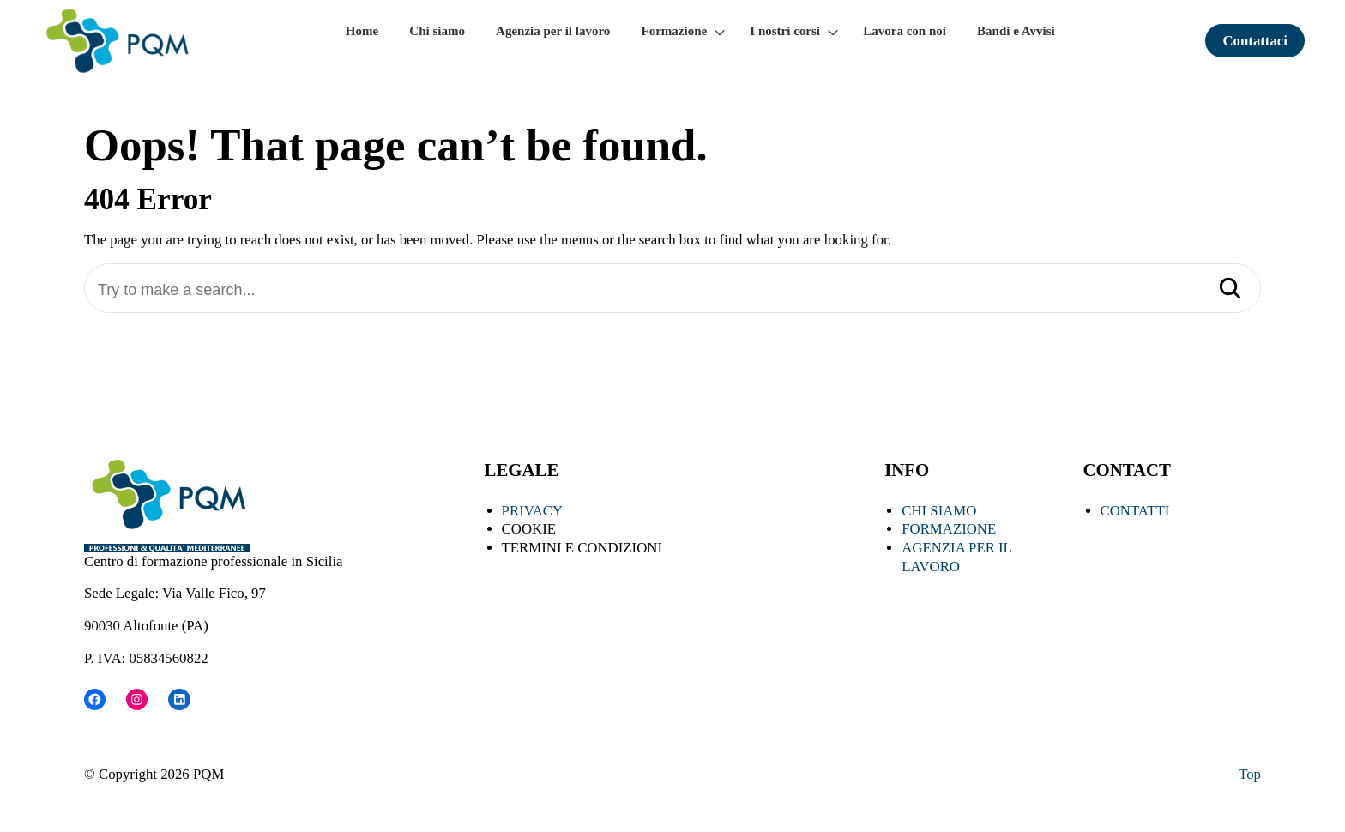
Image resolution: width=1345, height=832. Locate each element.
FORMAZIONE (949, 529)
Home (362, 31)
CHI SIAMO (939, 511)
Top (1250, 774)
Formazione (675, 31)
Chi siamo (437, 31)
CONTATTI (1135, 511)
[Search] (1230, 289)
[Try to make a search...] (672, 290)
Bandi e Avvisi (1016, 31)
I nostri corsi (785, 31)
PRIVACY (533, 511)
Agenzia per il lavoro (553, 31)
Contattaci (1255, 41)
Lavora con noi (904, 31)
